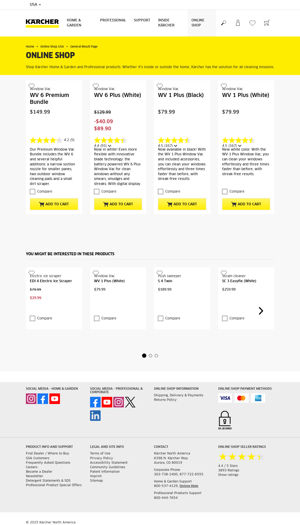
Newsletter (34, 476)
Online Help (189, 486)
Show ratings (228, 475)
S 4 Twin (165, 281)
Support (142, 20)
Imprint (96, 476)
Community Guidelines (107, 467)
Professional (113, 20)
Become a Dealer (39, 471)
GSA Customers (37, 458)
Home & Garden (74, 23)
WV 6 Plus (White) (117, 95)
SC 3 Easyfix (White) (239, 281)
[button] (144, 356)
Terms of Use (100, 453)
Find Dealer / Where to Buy (47, 453)
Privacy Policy (101, 458)
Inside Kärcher (166, 23)
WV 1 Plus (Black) (181, 95)
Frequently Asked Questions (48, 462)
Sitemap (96, 480)
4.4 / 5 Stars (228, 466)
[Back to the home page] (44, 23)
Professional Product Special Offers (54, 485)
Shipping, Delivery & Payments (178, 395)
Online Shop (197, 23)
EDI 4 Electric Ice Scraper (51, 281)
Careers (32, 467)
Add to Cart (54, 204)
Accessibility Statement (109, 462)
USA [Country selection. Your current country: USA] (35, 5)
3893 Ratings (228, 470)
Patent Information (105, 471)
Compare (44, 191)
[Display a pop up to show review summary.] (109, 146)
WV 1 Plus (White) (245, 95)
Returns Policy (165, 400)
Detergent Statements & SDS (48, 480)
